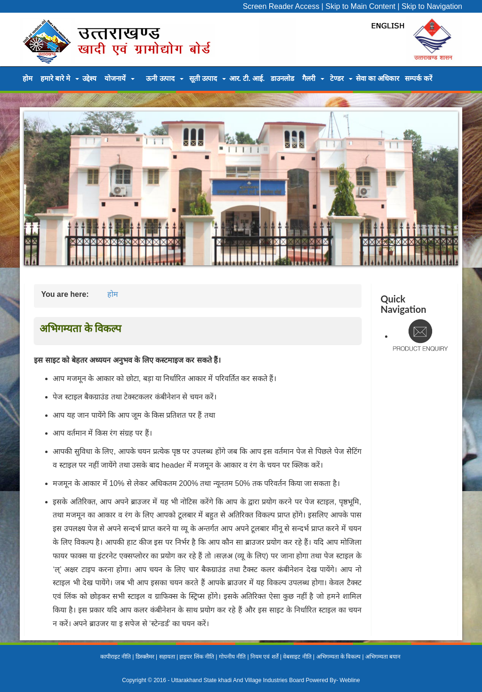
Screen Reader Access (281, 6)
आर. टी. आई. (247, 78)
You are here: (64, 294)
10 (296, 275)
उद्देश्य (89, 78)
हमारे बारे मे (55, 78)
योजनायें (115, 78)
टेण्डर (337, 78)
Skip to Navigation (432, 6)
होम (27, 78)
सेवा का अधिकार (377, 78)
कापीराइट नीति (115, 656)
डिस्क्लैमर (145, 656)
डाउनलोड (282, 78)
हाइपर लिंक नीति (196, 656)
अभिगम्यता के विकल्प (338, 656)
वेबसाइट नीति (297, 656)
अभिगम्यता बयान (383, 656)
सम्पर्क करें (418, 78)
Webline (350, 680)
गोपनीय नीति (232, 656)
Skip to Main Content (360, 6)
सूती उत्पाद (203, 78)
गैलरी (308, 78)
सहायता (167, 656)
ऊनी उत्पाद (160, 78)
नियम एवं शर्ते (264, 656)
